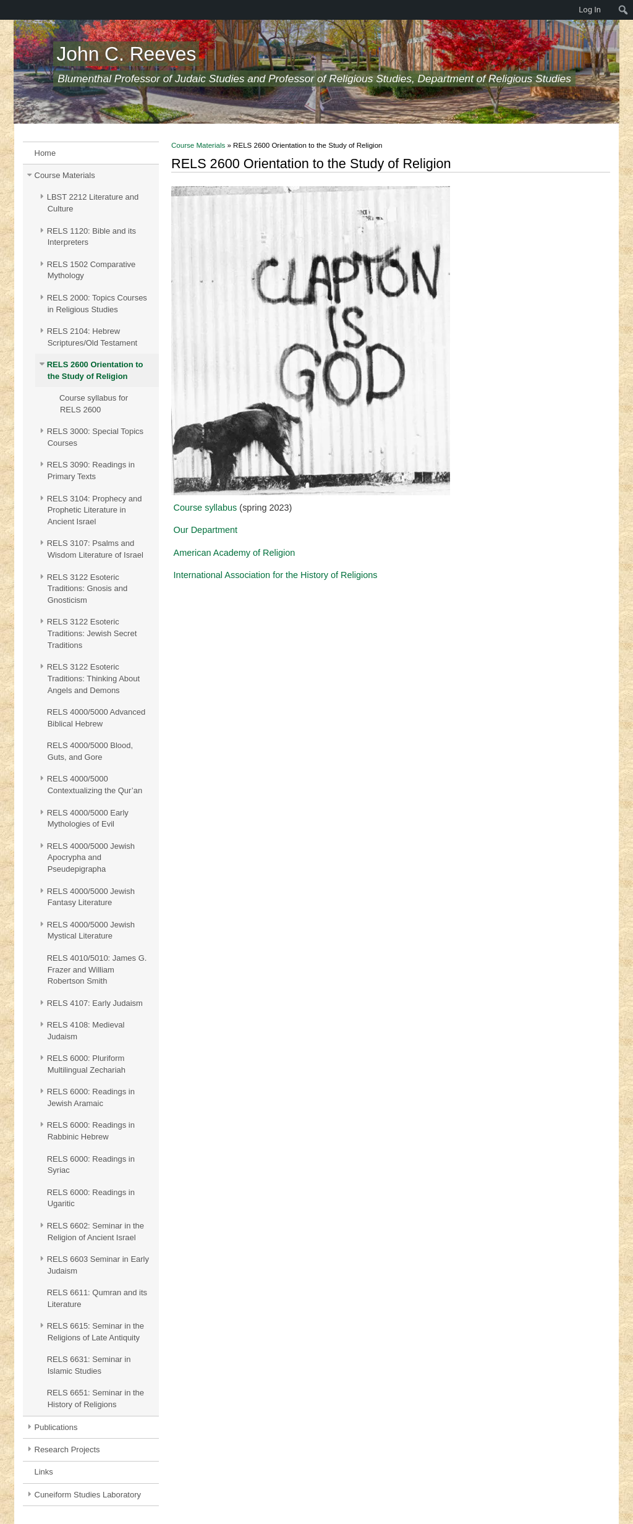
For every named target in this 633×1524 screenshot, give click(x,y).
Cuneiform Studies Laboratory (88, 1494)
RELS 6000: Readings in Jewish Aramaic (91, 1097)
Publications (56, 1427)
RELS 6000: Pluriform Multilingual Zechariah (86, 1064)
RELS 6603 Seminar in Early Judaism (98, 1264)
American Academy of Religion (234, 553)
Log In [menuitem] (590, 9)
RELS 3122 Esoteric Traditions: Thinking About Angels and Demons (93, 678)
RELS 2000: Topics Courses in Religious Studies (97, 303)
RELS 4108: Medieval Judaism (86, 1030)
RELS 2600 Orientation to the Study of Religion (95, 370)
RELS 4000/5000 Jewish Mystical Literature (91, 930)
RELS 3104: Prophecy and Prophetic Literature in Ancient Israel (94, 510)
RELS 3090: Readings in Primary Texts (91, 470)
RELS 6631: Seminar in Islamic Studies (89, 1365)
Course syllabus (205, 508)
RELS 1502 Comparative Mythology (91, 270)
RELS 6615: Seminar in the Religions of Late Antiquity (95, 1331)
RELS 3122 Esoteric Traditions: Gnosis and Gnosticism (87, 589)
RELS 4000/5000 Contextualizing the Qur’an (94, 784)
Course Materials (65, 175)
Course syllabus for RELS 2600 (93, 403)
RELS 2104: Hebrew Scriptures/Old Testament (92, 336)
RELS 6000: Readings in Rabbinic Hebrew (91, 1130)
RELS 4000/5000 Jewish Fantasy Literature (91, 897)
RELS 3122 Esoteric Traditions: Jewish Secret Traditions (92, 633)
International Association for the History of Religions (276, 575)
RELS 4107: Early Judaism (95, 1003)
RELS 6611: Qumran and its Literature (97, 1298)
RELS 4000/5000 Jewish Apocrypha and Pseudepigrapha (91, 857)
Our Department (206, 530)
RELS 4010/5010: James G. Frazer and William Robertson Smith (97, 969)
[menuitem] (6, 10)
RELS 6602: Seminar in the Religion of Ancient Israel (95, 1231)
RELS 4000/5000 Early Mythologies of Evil (88, 818)
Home (45, 153)
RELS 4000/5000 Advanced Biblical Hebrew (96, 717)
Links (44, 1471)
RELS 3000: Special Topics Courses (95, 437)
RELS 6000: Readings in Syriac (91, 1164)
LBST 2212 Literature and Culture (92, 202)
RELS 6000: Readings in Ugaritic (91, 1198)
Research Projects (67, 1449)
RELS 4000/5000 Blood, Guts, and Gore (90, 751)
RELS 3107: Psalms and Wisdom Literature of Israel (95, 549)
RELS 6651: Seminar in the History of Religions (95, 1398)
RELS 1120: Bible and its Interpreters (91, 236)
